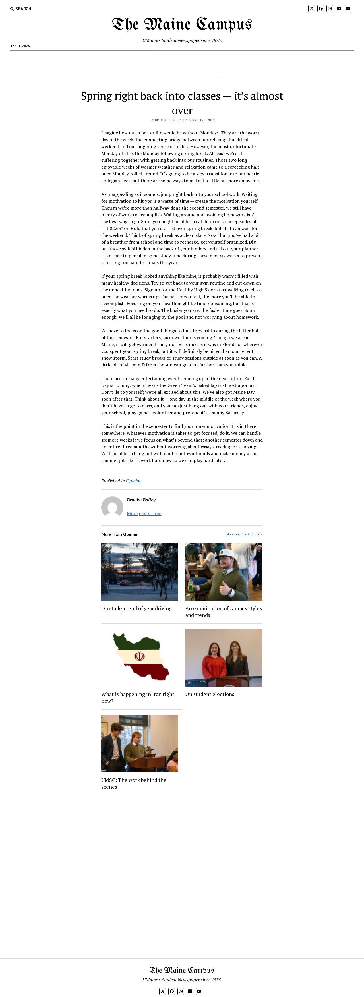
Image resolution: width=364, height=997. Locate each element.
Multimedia (230, 58)
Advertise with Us (185, 71)
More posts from (144, 513)
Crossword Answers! (113, 71)
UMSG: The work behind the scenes (133, 783)
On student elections (209, 694)
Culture (103, 58)
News (126, 58)
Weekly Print (150, 71)
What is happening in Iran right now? (137, 697)
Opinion (151, 58)
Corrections (220, 71)
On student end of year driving (136, 608)
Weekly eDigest (261, 58)
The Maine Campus (182, 25)
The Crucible (300, 58)
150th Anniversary (254, 71)
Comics (200, 58)
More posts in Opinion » (244, 534)
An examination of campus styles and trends (223, 611)
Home (59, 58)
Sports (176, 58)
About (78, 58)
